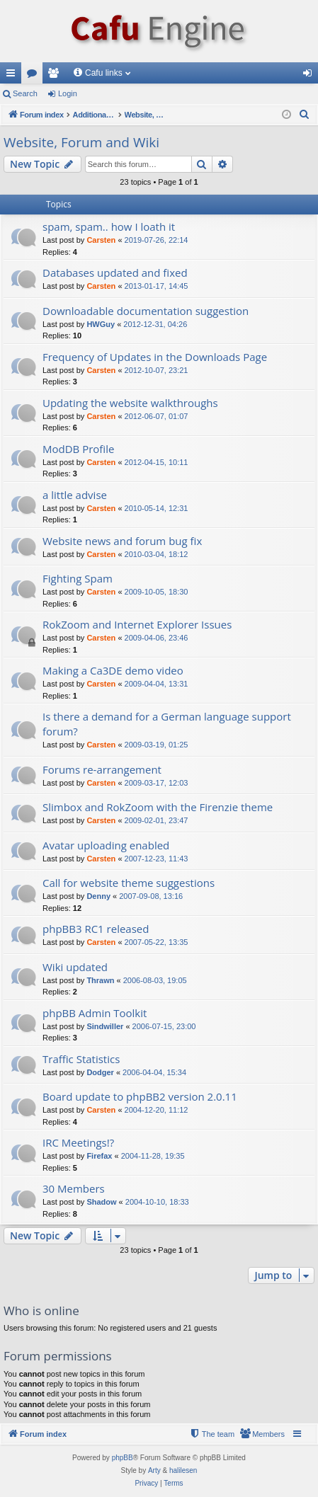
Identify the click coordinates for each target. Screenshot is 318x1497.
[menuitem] (304, 114)
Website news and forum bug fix (122, 541)
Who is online (41, 1310)
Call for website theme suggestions (128, 883)
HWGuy (100, 324)
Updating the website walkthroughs (130, 403)
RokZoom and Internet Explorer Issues (137, 624)
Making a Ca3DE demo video (112, 670)
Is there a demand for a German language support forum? (166, 723)
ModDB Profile (78, 449)
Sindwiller (104, 1026)
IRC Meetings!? (78, 1142)
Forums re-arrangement (101, 769)
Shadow (101, 1202)
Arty (154, 1470)
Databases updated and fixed (115, 272)
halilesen (183, 1470)
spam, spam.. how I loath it (108, 226)
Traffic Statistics (81, 1059)
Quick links (13, 76)
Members (56, 76)
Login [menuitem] (310, 76)
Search (25, 93)
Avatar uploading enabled (105, 845)
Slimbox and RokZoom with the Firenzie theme (157, 807)
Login (67, 93)
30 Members (73, 1188)
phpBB (122, 1458)
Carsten (100, 240)
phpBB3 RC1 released (95, 929)
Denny (98, 896)
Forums (34, 76)
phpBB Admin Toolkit (94, 1013)
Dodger (100, 1072)
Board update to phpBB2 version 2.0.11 (139, 1096)
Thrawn (100, 980)
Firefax (99, 1156)
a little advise (74, 495)
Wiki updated (75, 967)
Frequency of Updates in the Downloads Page (154, 357)
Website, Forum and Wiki (81, 142)
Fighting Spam (77, 578)
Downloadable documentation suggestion (145, 311)
